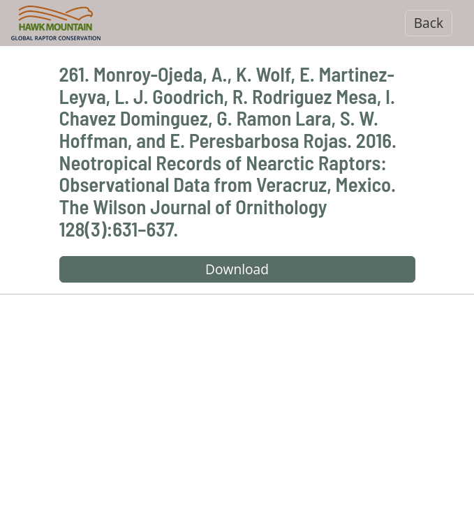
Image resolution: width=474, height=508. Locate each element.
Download (237, 269)
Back (428, 22)
